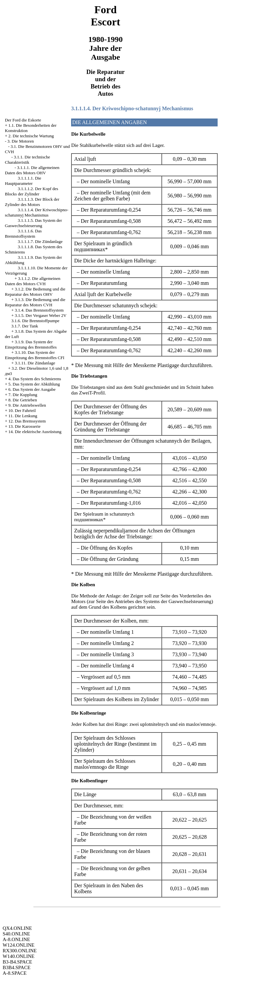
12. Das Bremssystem (27, 421)
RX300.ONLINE (20, 950)
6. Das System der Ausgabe (32, 389)
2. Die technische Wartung (31, 135)
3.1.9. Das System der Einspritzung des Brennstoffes (31, 344)
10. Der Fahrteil (22, 410)
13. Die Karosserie (24, 426)
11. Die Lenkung (22, 415)
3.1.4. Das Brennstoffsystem (39, 310)
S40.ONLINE (16, 933)
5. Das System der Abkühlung (34, 384)
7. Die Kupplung (22, 394)
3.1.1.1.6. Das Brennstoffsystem (23, 233)
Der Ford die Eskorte (23, 120)
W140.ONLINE (18, 956)
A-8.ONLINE (16, 939)
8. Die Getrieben (22, 399)
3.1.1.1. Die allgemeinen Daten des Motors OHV (32, 170)
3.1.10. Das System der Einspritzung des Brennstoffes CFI (34, 355)
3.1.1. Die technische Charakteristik (27, 159)
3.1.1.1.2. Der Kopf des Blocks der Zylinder (31, 191)
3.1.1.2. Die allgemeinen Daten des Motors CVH (33, 281)
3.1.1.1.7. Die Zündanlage (40, 241)
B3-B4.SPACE (17, 961)
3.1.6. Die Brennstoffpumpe (35, 320)
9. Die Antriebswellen (27, 405)
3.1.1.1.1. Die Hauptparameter (23, 181)
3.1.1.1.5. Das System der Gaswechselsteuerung (33, 223)
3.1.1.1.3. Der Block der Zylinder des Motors (32, 202)
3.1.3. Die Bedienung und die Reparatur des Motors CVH (35, 302)
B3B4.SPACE (16, 967)
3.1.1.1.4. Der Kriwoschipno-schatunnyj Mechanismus (36, 212)
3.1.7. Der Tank (24, 325)
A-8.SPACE (14, 973)
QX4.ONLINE (17, 928)
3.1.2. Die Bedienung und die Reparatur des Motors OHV (35, 292)
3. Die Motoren (20, 141)
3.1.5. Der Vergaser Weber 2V (40, 315)
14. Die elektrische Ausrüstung (34, 431)
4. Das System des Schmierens (34, 378)
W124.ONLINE (18, 945)
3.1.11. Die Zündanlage (35, 362)
